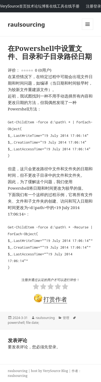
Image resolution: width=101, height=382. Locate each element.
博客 (45, 6)
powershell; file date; (23, 322)
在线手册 (71, 6)
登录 (97, 6)
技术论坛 (34, 6)
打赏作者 (55, 299)
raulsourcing (26, 24)
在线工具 (56, 6)
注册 (89, 6)
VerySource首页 (13, 6)
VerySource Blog (55, 371)
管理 (66, 317)
